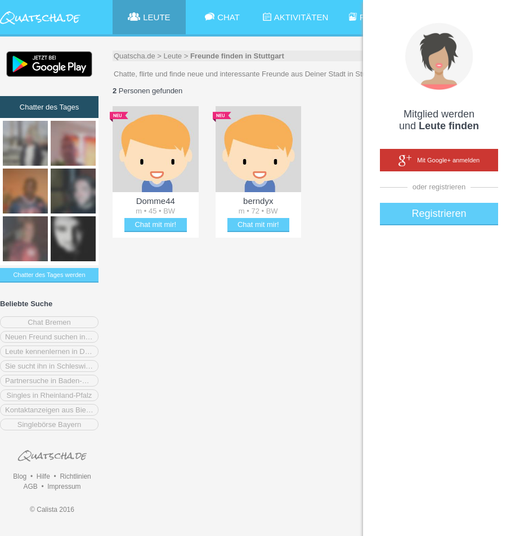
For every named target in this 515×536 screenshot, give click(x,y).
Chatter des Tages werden (49, 274)
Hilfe (43, 476)
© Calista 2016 (52, 510)
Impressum (63, 486)
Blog (19, 476)
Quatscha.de (134, 56)
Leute (173, 56)
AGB (30, 486)
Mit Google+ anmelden (439, 160)
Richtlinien (75, 476)
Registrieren (438, 213)
